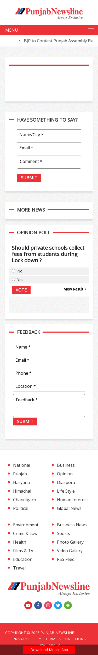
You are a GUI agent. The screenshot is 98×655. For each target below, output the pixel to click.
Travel (19, 568)
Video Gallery (70, 551)
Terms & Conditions (65, 638)
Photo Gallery (70, 542)
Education (22, 559)
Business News (72, 525)
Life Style (66, 491)
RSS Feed (65, 559)
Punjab (20, 474)
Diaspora (66, 482)
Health (19, 542)
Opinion (65, 474)
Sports (63, 533)
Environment (25, 525)
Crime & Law (25, 533)
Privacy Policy (27, 638)
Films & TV (23, 551)
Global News (69, 508)
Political (20, 508)
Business (66, 465)
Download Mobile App (49, 649)
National (21, 465)
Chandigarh (24, 500)
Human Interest (72, 500)
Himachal (22, 491)
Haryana (21, 482)
